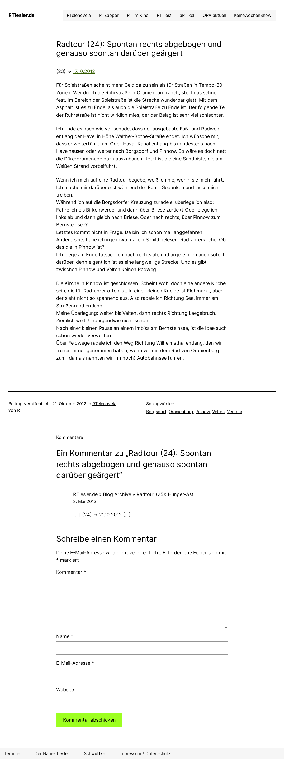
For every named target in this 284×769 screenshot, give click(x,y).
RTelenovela (104, 403)
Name (64, 636)
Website (65, 689)
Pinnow (203, 411)
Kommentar (71, 572)
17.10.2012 (84, 71)
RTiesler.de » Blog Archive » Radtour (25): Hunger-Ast (133, 494)
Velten (218, 411)
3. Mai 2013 (84, 501)
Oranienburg (181, 411)
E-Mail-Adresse (75, 663)
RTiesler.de (21, 15)
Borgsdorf (156, 411)
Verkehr (234, 411)
